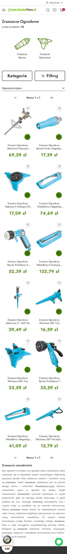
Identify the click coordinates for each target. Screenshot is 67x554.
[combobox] (33, 88)
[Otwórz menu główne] (4, 10)
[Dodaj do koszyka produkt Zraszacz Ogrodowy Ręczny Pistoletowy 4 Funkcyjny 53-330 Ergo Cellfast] (27, 253)
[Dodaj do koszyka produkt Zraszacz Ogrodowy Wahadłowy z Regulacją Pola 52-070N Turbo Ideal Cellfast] (59, 195)
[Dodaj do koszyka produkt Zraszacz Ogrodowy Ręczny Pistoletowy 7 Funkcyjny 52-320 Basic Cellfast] (59, 370)
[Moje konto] (54, 2)
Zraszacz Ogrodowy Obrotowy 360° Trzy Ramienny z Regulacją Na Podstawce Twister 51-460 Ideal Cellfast (18, 379)
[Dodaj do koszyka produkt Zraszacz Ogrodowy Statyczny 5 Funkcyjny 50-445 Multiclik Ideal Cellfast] (27, 195)
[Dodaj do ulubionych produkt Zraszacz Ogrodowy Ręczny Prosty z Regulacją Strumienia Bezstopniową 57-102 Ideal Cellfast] (59, 108)
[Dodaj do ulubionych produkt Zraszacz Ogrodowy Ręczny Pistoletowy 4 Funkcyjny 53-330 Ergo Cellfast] (27, 224)
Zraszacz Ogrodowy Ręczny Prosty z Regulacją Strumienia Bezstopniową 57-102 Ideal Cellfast (49, 147)
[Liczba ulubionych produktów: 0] (54, 10)
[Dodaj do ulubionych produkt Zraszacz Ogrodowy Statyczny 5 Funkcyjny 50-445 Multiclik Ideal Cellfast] (27, 166)
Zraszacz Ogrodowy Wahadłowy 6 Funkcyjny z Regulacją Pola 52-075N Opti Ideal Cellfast (49, 263)
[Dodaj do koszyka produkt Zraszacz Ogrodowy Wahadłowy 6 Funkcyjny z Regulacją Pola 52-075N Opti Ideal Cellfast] (59, 253)
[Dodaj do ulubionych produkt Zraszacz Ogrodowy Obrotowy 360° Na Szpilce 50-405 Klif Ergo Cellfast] (59, 399)
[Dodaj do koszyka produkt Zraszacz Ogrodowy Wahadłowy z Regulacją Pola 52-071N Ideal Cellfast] (27, 428)
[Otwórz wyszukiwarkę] (47, 10)
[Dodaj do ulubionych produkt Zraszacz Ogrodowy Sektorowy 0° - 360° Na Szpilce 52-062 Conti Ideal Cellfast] (27, 282)
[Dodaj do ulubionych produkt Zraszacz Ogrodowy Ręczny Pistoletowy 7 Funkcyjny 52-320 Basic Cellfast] (59, 341)
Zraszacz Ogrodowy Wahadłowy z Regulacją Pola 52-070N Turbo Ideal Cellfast (49, 205)
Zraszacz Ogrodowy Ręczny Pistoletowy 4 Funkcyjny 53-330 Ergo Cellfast (17, 263)
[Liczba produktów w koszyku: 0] (61, 10)
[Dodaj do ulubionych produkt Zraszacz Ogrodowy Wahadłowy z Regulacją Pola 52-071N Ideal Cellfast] (27, 399)
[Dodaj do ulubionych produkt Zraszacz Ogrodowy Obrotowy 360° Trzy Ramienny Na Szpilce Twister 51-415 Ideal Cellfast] (59, 282)
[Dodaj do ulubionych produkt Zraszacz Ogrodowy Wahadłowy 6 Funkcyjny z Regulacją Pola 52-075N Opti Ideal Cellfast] (59, 224)
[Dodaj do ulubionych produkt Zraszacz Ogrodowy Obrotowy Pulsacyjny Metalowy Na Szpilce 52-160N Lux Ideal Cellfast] (27, 108)
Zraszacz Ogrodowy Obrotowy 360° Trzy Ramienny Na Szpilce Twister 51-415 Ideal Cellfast (49, 321)
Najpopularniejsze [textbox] (12, 88)
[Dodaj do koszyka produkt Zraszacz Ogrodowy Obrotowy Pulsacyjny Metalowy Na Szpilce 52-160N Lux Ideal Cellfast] (27, 137)
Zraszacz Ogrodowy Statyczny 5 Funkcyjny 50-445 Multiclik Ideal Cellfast (18, 205)
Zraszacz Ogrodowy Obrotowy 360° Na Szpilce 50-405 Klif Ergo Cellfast (49, 438)
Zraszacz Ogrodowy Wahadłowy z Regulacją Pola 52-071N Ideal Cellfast (17, 438)
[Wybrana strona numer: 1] (33, 97)
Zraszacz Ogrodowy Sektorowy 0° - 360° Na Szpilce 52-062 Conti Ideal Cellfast (17, 321)
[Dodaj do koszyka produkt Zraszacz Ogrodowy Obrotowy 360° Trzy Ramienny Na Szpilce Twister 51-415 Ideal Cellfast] (59, 311)
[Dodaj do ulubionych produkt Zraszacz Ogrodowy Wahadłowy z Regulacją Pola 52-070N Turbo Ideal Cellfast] (59, 166)
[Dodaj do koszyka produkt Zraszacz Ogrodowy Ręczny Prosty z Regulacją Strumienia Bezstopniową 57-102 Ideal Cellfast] (59, 137)
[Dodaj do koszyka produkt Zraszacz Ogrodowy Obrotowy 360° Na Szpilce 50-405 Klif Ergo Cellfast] (59, 428)
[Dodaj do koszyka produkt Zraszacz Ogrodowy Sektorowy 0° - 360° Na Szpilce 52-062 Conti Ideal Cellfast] (27, 311)
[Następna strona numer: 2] (51, 97)
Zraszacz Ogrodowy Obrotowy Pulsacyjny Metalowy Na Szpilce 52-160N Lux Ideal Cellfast (17, 147)
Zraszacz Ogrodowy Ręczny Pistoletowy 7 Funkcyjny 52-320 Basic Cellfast (49, 379)
